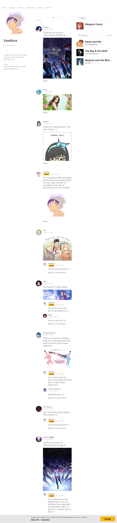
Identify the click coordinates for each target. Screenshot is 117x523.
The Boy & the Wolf (96, 51)
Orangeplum (92, 44)
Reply (45, 81)
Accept (108, 519)
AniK (45, 90)
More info (35, 519)
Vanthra (46, 172)
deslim (45, 122)
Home (4, 8)
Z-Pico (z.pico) (92, 53)
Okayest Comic (94, 24)
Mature (41, 8)
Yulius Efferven (49, 333)
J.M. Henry (47, 407)
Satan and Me (93, 41)
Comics (12, 8)
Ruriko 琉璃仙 (48, 437)
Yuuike (46, 27)
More (49, 8)
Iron (44, 230)
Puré (89, 63)
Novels (21, 8)
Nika (45, 281)
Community (31, 8)
